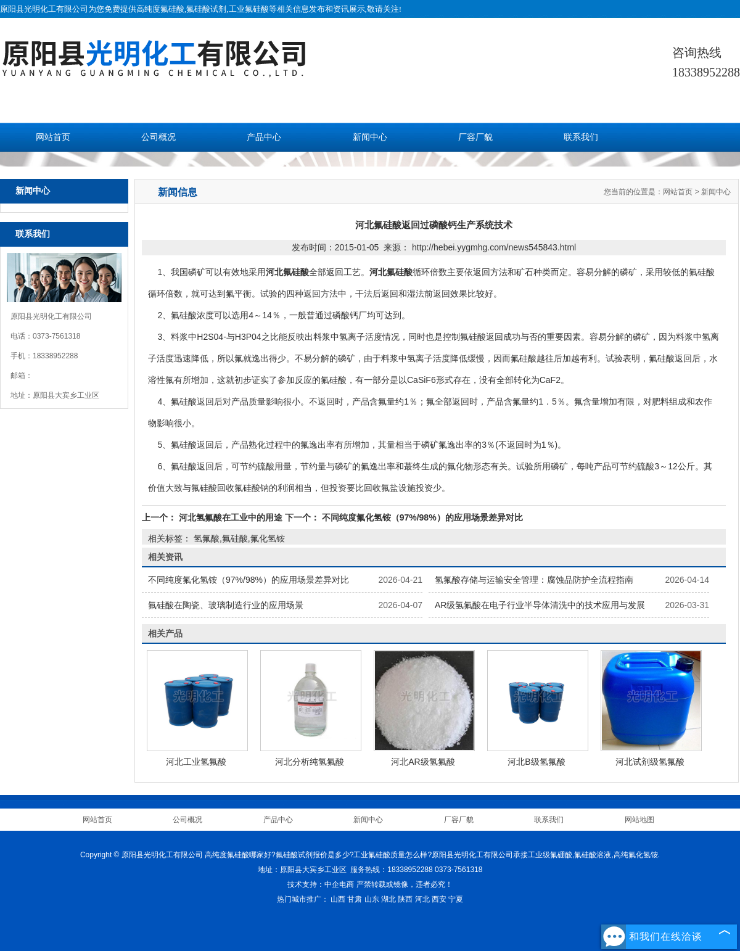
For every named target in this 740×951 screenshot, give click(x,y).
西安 (439, 899)
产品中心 (264, 137)
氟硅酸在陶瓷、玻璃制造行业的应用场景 (225, 605)
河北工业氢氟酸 (196, 762)
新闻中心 (370, 137)
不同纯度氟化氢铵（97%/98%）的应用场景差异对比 (421, 517)
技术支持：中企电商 (320, 884)
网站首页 (53, 137)
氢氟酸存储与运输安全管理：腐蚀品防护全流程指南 (534, 580)
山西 (338, 899)
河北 (422, 899)
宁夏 (455, 899)
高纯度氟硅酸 (160, 9)
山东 (371, 899)
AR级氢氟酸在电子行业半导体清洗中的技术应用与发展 (540, 605)
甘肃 (354, 899)
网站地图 (639, 819)
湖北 (388, 899)
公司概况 (158, 137)
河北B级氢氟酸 (536, 762)
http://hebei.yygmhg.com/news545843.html (494, 247)
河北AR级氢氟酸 (422, 762)
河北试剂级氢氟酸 (649, 762)
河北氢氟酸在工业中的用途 (230, 517)
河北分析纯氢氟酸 (309, 762)
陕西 (405, 899)
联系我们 (581, 137)
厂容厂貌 (475, 137)
